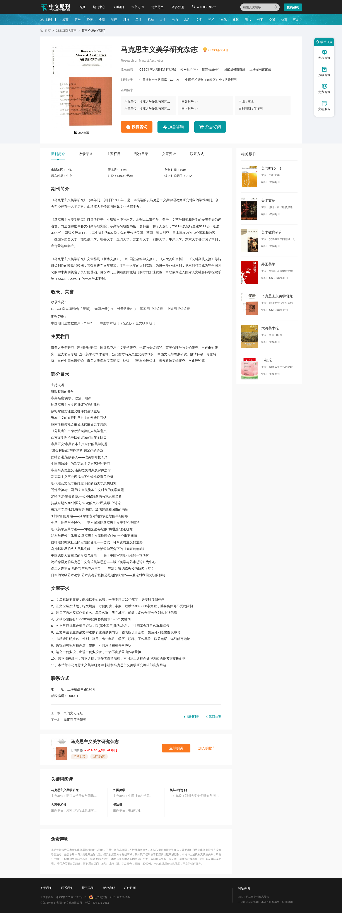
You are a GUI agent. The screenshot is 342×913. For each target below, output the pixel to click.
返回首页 (215, 716)
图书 (248, 19)
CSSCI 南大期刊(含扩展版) (157, 69)
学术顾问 (324, 42)
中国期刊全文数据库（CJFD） (160, 79)
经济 (90, 19)
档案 (260, 19)
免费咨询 (324, 89)
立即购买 (176, 748)
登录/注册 (177, 7)
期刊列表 (193, 716)
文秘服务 (324, 106)
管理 (114, 19)
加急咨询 (176, 127)
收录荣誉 (86, 154)
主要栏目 (114, 154)
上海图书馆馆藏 (260, 69)
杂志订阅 (213, 127)
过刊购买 (99, 756)
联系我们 (67, 888)
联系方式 (197, 154)
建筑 (236, 19)
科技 (126, 19)
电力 (175, 19)
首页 (82, 7)
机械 (151, 19)
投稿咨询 (293, 7)
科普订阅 (138, 7)
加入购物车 (207, 748)
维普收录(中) (210, 69)
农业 (163, 19)
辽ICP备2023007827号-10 (71, 897)
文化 (224, 19)
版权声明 (109, 888)
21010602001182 (120, 897)
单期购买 (79, 756)
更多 (296, 19)
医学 (78, 19)
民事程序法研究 (74, 719)
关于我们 (46, 888)
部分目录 (141, 154)
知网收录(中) (189, 69)
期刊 (49, 19)
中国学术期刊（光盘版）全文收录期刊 (211, 79)
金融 (102, 19)
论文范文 (157, 7)
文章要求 (169, 154)
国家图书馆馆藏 (234, 69)
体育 (284, 19)
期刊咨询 (88, 888)
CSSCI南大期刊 (66, 30)
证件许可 (130, 888)
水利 (187, 19)
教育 (65, 19)
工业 (138, 19)
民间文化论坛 (73, 713)
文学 (199, 19)
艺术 (211, 19)
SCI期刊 (118, 7)
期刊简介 (58, 154)
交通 (272, 19)
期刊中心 (99, 7)
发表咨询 (324, 55)
